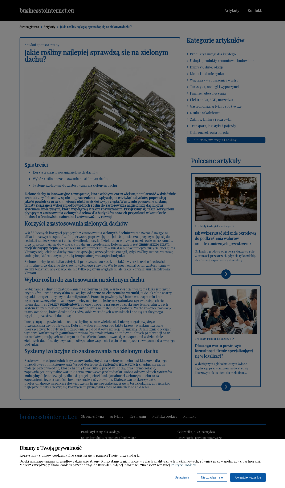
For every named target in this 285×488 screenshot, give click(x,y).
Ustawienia (182, 477)
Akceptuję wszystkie (248, 477)
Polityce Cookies (183, 465)
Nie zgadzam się (212, 477)
